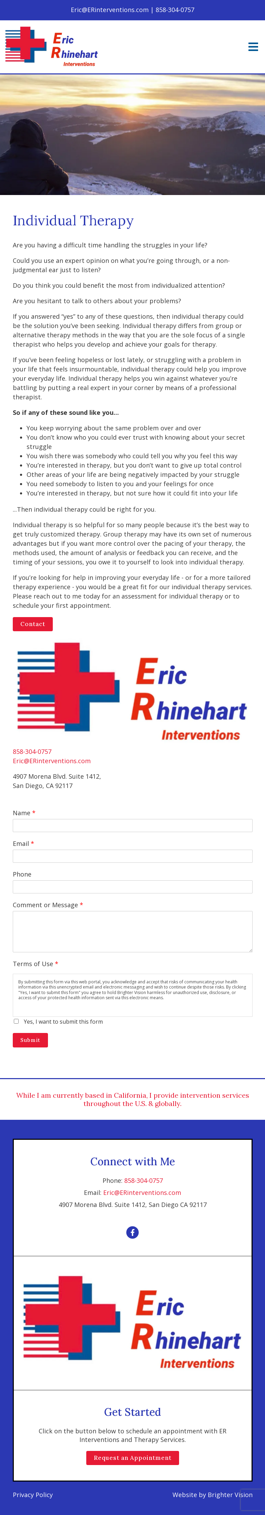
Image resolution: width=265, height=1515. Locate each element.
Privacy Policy (33, 1495)
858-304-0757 (32, 751)
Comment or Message (48, 905)
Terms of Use (35, 964)
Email (23, 843)
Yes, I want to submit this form (63, 1021)
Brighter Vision (230, 1495)
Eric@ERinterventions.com (52, 761)
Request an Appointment (132, 1458)
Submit (30, 1040)
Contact (32, 624)
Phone (22, 874)
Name (24, 813)
